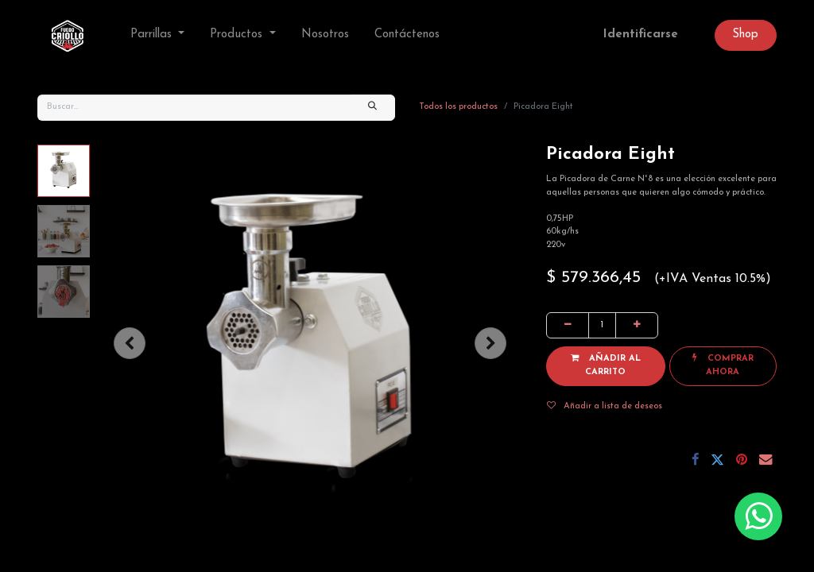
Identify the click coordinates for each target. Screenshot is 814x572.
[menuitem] (325, 35)
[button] (129, 343)
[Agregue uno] (636, 325)
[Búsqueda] (373, 108)
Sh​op (745, 35)
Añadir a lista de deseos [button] (604, 406)
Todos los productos (458, 106)
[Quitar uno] (567, 325)
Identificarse (640, 35)
